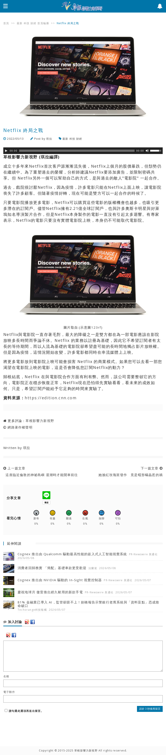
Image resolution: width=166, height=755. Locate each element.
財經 (33, 23)
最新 (19, 23)
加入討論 (12, 622)
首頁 (6, 23)
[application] (83, 150)
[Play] (6, 150)
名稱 (6, 676)
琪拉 (49, 139)
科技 (26, 23)
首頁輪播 (43, 23)
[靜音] (147, 150)
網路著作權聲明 (19, 427)
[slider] (77, 151)
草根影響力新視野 (40, 420)
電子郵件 (9, 692)
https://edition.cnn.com (51, 397)
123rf (96, 327)
